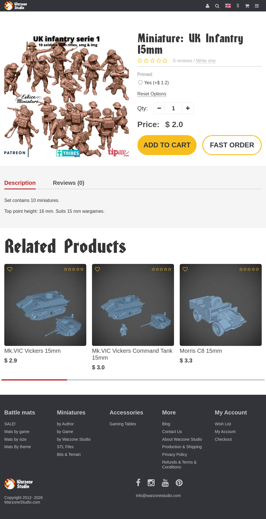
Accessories (126, 412)
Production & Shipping (182, 446)
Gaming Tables (122, 424)
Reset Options (151, 93)
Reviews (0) (68, 183)
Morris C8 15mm (201, 351)
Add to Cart (167, 145)
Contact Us (172, 431)
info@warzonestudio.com (158, 495)
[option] (45, 317)
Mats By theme (17, 446)
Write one (205, 60)
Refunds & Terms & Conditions (179, 464)
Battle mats (19, 412)
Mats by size (15, 439)
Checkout (223, 439)
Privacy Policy (174, 454)
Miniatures (71, 412)
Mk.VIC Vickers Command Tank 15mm (132, 354)
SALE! (10, 424)
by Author (65, 424)
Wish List (223, 424)
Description (20, 183)
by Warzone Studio (74, 439)
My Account (225, 431)
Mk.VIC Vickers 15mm (32, 351)
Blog (166, 424)
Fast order (232, 145)
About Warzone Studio (182, 439)
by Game (65, 431)
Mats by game (16, 431)
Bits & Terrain (69, 454)
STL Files (65, 446)
